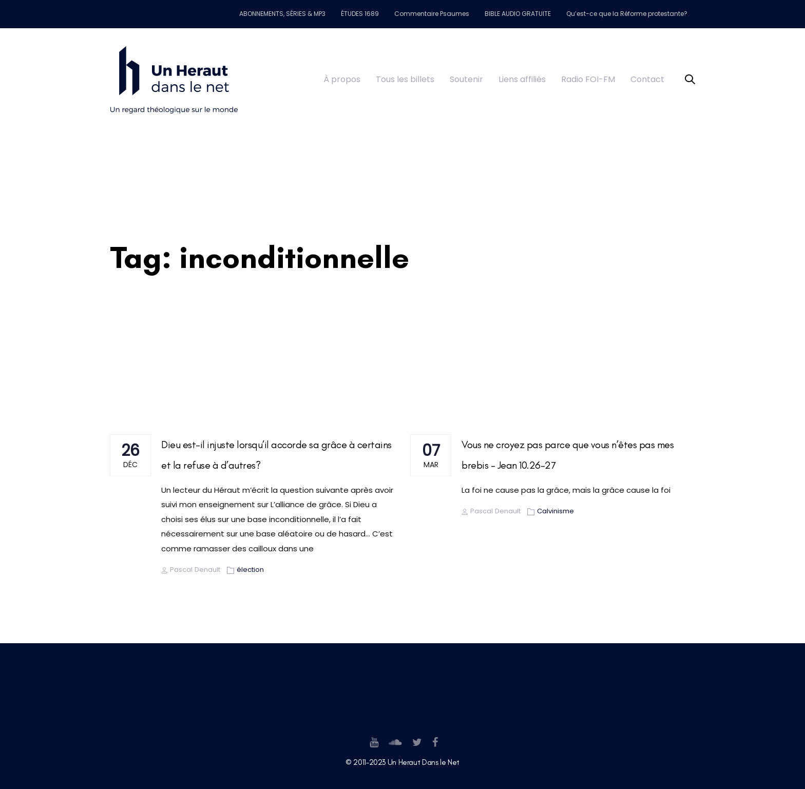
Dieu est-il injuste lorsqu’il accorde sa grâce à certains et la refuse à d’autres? (276, 454)
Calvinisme (555, 511)
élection (250, 569)
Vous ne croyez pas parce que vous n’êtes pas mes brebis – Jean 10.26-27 (568, 454)
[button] (690, 80)
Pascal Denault (190, 569)
